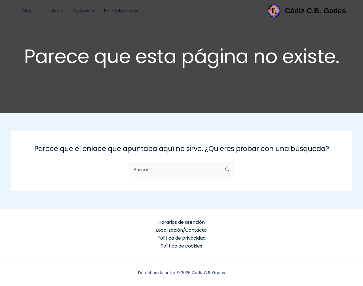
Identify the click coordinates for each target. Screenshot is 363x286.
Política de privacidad (181, 238)
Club (29, 11)
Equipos (83, 11)
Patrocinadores (121, 11)
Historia (55, 11)
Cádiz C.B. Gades (315, 11)
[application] (34, 11)
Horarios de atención (181, 222)
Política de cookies (181, 246)
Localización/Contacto (181, 230)
